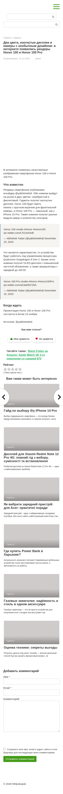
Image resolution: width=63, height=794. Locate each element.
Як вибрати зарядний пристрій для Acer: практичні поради (28, 506)
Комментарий (11, 698)
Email (7, 687)
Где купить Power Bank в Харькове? (23, 552)
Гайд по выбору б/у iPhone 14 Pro (30, 410)
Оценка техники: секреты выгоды (30, 647)
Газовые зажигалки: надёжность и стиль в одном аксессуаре (31, 602)
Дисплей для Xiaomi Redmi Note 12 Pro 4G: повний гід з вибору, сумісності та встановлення (31, 457)
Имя (6, 676)
